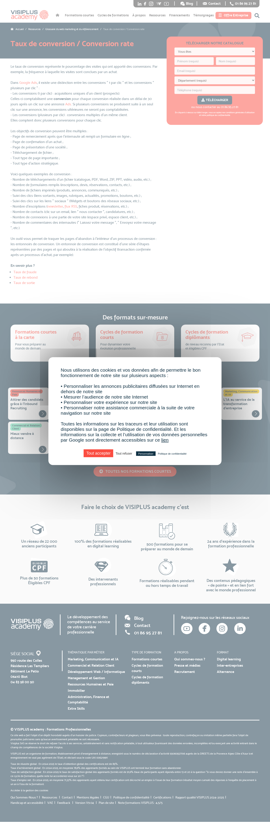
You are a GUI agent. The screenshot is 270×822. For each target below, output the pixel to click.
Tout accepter (98, 453)
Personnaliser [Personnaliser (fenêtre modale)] (145, 453)
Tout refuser (123, 453)
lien (165, 439)
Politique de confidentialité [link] (172, 453)
